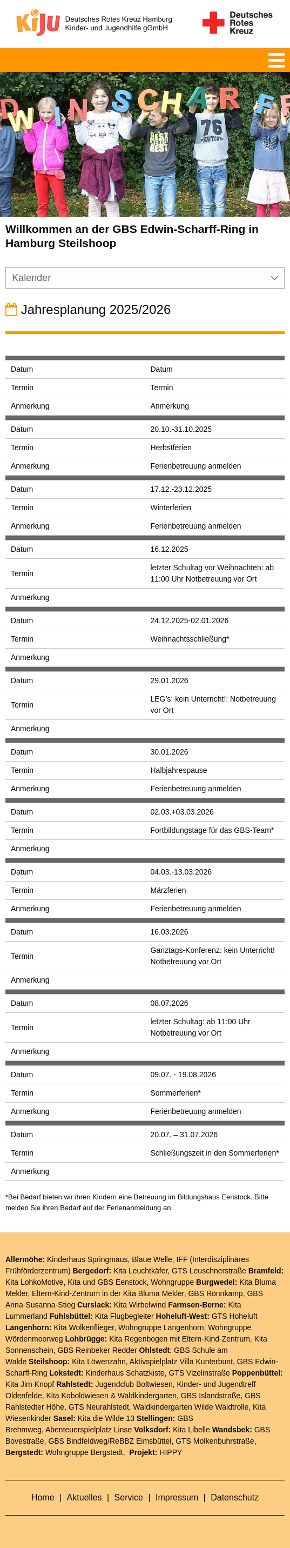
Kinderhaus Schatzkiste (124, 1373)
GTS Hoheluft (235, 1316)
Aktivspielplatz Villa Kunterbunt (181, 1361)
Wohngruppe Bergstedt (84, 1452)
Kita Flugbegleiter (124, 1316)
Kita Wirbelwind (140, 1304)
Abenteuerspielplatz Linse (88, 1429)
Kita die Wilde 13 (106, 1418)
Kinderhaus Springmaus (87, 1259)
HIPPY (170, 1452)
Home (44, 1497)
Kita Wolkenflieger (83, 1327)
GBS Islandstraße (211, 1395)
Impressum (178, 1497)
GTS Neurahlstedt (99, 1407)
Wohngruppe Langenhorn (161, 1327)
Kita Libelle (191, 1429)
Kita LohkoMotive (34, 1282)
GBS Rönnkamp (215, 1293)
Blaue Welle (152, 1259)
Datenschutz (235, 1497)
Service (130, 1497)
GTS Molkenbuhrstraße (215, 1441)
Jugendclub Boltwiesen (134, 1384)
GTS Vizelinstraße (199, 1373)
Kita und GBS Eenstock (107, 1282)
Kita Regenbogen (138, 1339)
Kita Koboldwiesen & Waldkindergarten (111, 1395)
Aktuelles (85, 1497)
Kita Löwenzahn (99, 1361)
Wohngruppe (172, 1282)
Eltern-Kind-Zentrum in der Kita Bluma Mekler (108, 1293)
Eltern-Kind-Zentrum (216, 1339)
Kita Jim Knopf (29, 1384)
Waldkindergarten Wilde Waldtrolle (191, 1407)
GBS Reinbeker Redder (97, 1350)
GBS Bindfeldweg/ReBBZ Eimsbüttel (109, 1441)
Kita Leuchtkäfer (140, 1270)
